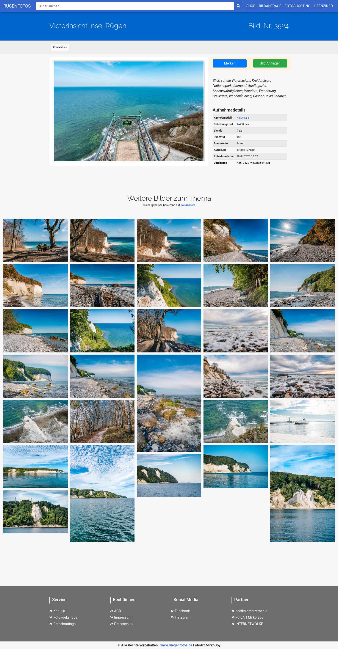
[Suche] (135, 6)
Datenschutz (121, 624)
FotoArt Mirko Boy (247, 617)
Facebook (180, 611)
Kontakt (57, 611)
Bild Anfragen (270, 63)
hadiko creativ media (249, 611)
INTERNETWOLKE (247, 624)
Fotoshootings (62, 624)
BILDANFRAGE (270, 6)
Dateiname (220, 162)
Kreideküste (60, 47)
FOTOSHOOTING (297, 6)
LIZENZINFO (323, 6)
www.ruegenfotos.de (176, 645)
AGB (115, 611)
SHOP (250, 6)
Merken (229, 63)
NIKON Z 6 (242, 117)
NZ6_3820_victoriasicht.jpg (253, 162)
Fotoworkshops (63, 617)
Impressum (121, 617)
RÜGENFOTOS (17, 6)
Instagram (180, 617)
